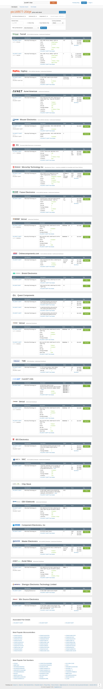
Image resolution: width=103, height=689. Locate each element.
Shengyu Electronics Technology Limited (35, 584)
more (42, 389)
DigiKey (32, 71)
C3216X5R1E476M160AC (46, 665)
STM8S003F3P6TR (44, 639)
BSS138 (16, 673)
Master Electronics (37, 541)
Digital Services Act (64, 685)
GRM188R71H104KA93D (72, 666)
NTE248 (16, 663)
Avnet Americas (31, 91)
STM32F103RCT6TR (71, 635)
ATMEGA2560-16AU (44, 650)
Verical (26, 219)
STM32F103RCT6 (44, 640)
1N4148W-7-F (69, 668)
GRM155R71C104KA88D (20, 670)
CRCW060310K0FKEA (19, 666)
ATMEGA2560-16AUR (71, 650)
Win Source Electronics (26, 599)
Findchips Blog (75, 2)
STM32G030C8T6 (70, 647)
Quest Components (24, 295)
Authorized (33, 16)
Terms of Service (55, 685)
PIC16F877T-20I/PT (17, 133)
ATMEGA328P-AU (70, 640)
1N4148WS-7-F (69, 670)
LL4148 (67, 678)
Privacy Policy (47, 685)
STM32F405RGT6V (18, 644)
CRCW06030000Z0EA (19, 671)
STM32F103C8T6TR (44, 635)
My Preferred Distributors (19, 16)
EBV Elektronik (30, 502)
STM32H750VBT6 (18, 650)
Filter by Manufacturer (17, 27)
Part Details (62, 12)
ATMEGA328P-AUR (44, 642)
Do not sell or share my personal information (78, 685)
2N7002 (41, 677)
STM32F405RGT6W (70, 642)
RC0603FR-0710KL (44, 673)
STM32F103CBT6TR (18, 642)
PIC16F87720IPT (17, 285)
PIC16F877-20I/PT (17, 40)
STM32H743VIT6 (18, 640)
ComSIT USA (24, 379)
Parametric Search (39, 685)
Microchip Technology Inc (48, 167)
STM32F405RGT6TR (45, 637)
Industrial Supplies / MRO (57, 16)
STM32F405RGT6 (18, 637)
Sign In (90, 2)
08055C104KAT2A (18, 675)
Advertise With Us (93, 685)
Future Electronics (36, 192)
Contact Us (15, 685)
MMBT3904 (16, 665)
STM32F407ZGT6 (44, 649)
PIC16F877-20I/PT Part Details (47, 51)
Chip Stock (23, 484)
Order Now (86, 134)
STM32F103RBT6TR (70, 649)
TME (29, 361)
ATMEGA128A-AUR (18, 647)
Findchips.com (16, 2)
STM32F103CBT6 (44, 644)
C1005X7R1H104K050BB (46, 663)
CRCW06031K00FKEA (71, 675)
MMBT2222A (69, 673)
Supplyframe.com (58, 687)
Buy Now (87, 41)
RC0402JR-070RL (44, 666)
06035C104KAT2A (70, 677)
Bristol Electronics (26, 273)
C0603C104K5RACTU (45, 670)
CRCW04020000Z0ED (45, 671)
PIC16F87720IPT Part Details (47, 288)
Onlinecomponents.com (38, 253)
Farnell (31, 34)
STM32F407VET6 (70, 637)
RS (27, 145)
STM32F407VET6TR (70, 645)
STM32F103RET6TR (70, 644)
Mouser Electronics (37, 119)
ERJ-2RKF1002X (44, 675)
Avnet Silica (28, 561)
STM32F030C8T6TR (70, 639)
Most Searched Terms (29, 685)
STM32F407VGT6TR (19, 645)
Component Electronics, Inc (30, 525)
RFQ (87, 152)
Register (84, 2)
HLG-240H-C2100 (70, 663)
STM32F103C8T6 (18, 635)
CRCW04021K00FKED (19, 668)
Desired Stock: (18, 22)
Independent (44, 16)
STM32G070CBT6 (18, 649)
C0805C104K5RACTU (45, 668)
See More (76, 45)
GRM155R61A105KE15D (20, 677)
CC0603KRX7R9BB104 (71, 671)
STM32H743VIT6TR (44, 647)
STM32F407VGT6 (18, 639)
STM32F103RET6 (44, 645)
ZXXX (67, 665)
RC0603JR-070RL (44, 678)
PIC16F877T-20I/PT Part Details (47, 138)
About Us (21, 685)
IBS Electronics (21, 439)
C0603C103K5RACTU (19, 678)
